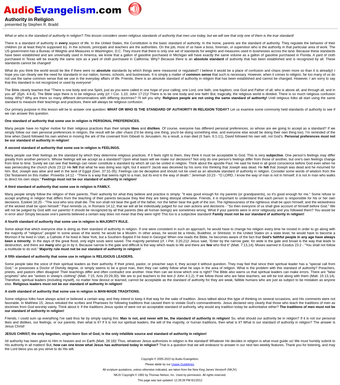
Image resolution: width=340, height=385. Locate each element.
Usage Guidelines (182, 364)
